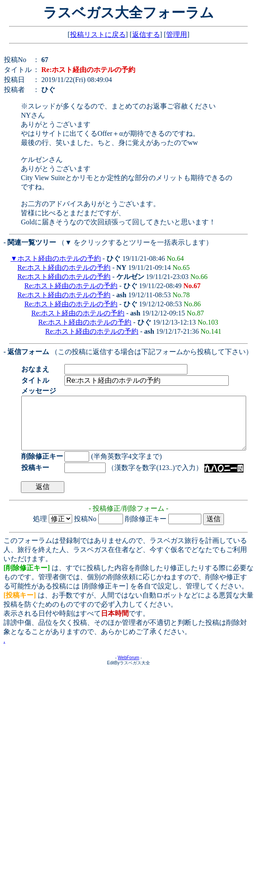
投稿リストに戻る (98, 34)
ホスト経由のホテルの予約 (59, 258)
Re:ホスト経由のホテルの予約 (63, 267)
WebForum (128, 668)
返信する (146, 34)
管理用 (176, 34)
